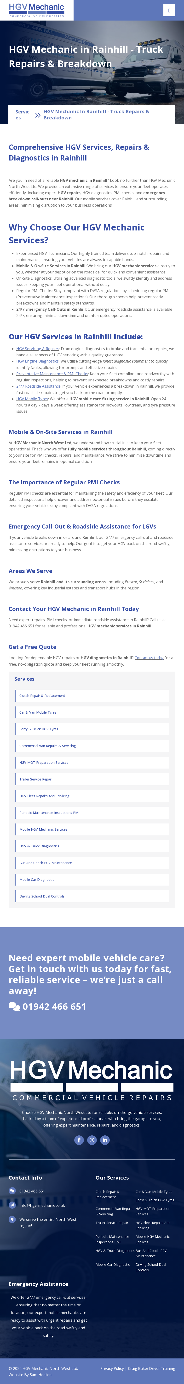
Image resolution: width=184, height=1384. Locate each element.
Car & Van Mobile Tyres (37, 711)
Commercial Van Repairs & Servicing (47, 745)
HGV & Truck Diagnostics (39, 845)
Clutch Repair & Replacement (42, 694)
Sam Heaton (41, 1374)
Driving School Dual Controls (41, 895)
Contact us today (150, 657)
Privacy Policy (110, 1367)
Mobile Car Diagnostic (36, 878)
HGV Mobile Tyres (32, 398)
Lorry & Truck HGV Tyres (38, 728)
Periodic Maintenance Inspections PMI (49, 811)
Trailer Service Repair (35, 778)
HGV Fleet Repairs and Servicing (44, 795)
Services (23, 114)
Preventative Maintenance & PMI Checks (52, 373)
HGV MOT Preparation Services (43, 761)
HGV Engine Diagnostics (38, 361)
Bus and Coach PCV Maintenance (45, 862)
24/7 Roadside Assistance (38, 386)
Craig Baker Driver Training (150, 1367)
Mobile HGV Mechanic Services (43, 828)
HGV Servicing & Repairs (38, 348)
